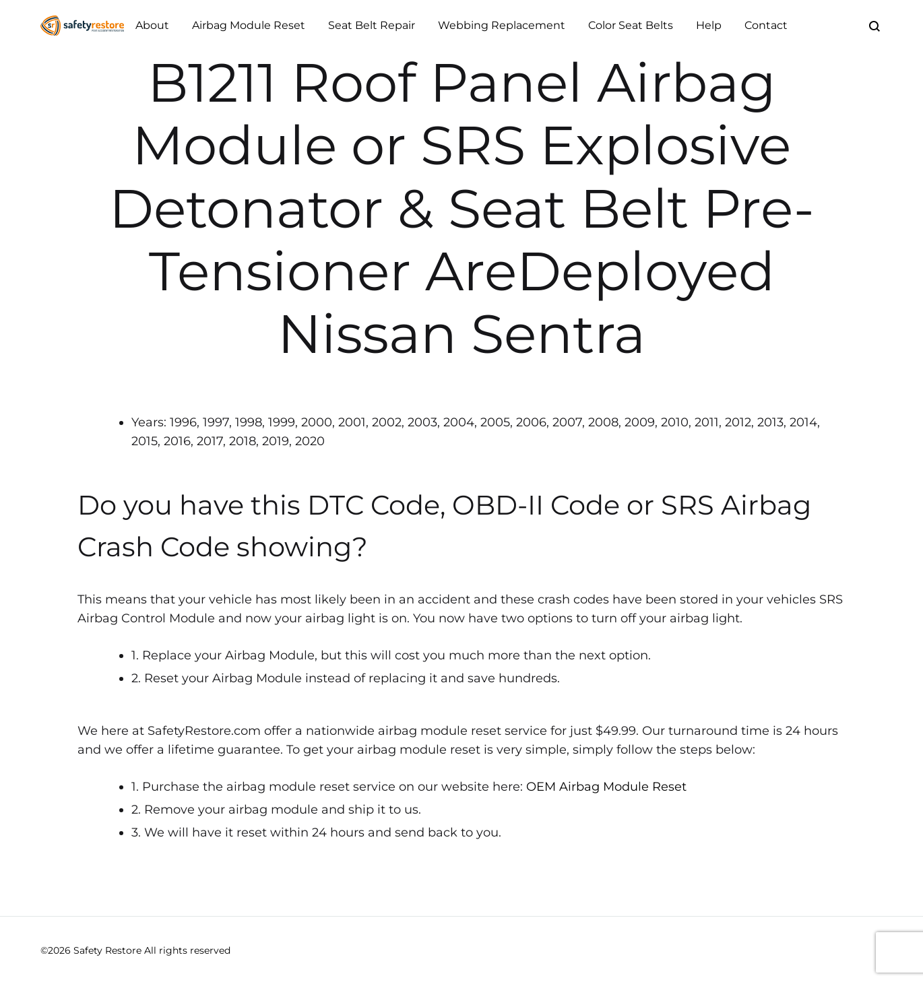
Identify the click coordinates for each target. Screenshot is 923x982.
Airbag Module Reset (248, 25)
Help (709, 25)
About (152, 25)
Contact (766, 25)
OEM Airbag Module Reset (606, 786)
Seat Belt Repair (371, 25)
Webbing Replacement (501, 25)
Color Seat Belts (630, 25)
